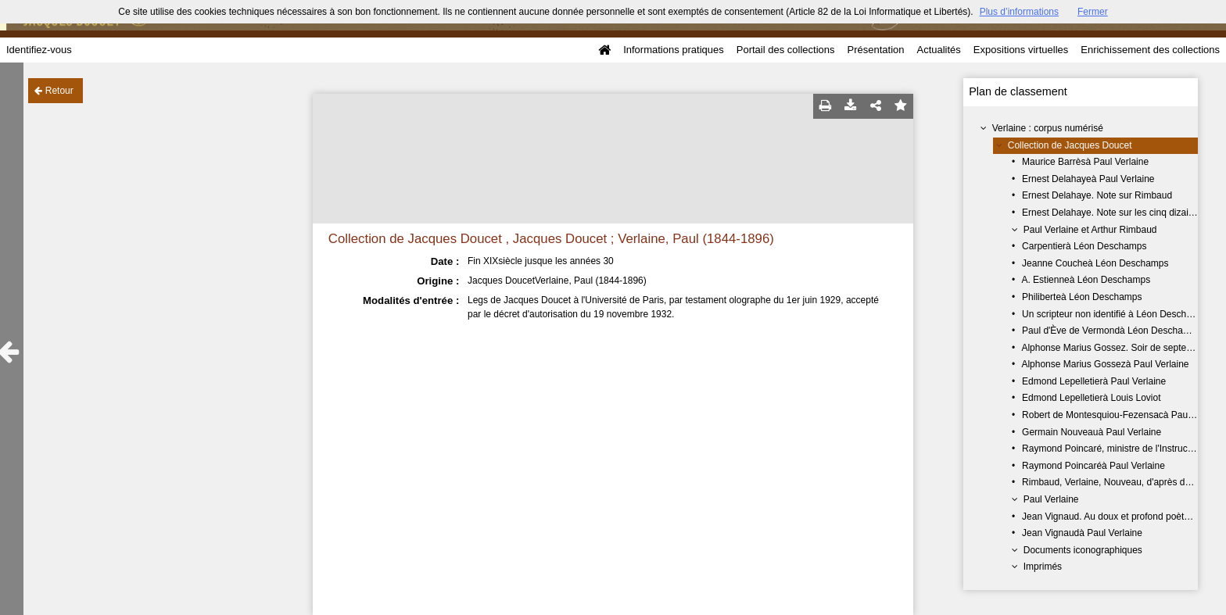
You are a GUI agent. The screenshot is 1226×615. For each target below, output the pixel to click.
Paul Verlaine (1051, 499)
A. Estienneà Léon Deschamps (1085, 279)
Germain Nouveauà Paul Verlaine (1091, 432)
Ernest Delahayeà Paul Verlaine (1088, 178)
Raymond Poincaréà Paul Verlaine (1093, 465)
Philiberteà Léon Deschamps (1082, 296)
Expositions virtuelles (1020, 49)
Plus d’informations (1019, 11)
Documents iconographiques (1082, 550)
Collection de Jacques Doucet (1070, 145)
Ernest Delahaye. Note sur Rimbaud (1097, 195)
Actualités (938, 49)
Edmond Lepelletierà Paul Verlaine (1094, 381)
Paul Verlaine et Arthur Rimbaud (1090, 229)
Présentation (875, 49)
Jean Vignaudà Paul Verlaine (1082, 532)
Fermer (1092, 11)
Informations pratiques (673, 49)
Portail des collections (786, 49)
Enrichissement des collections (1150, 49)
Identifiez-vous (39, 49)
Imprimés (1042, 566)
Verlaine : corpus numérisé (1047, 128)
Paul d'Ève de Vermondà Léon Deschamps (1111, 330)
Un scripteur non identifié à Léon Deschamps (1115, 314)
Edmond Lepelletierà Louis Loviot (1091, 397)
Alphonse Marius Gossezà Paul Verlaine (1104, 364)
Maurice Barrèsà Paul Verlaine (1085, 161)
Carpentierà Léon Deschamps (1084, 246)
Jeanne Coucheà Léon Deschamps (1095, 263)
